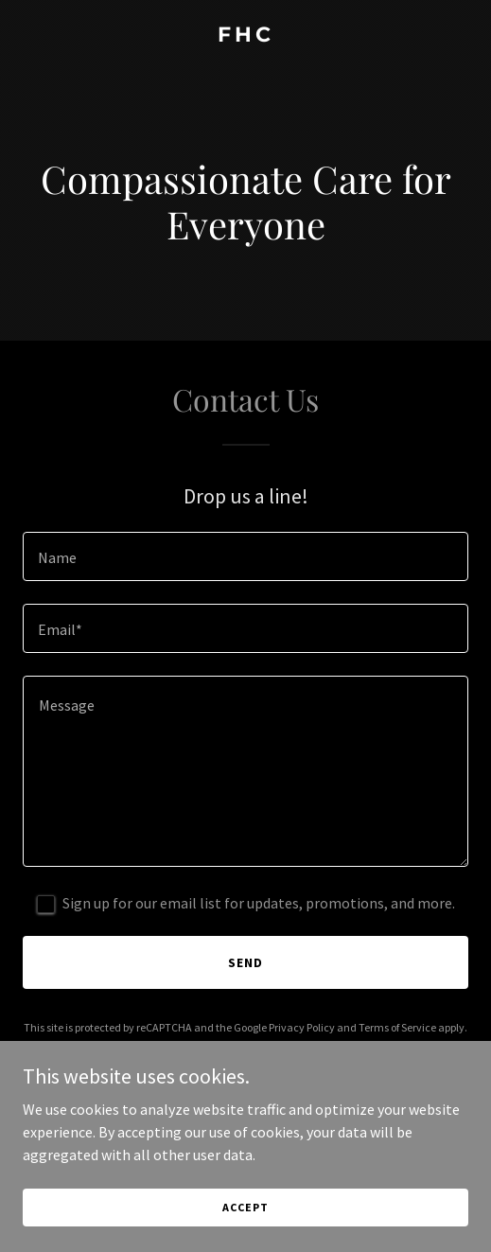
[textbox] (245, 556)
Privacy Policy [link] (302, 1027)
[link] (245, 35)
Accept (245, 1207)
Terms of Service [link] (397, 1027)
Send (245, 962)
